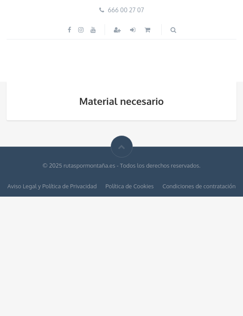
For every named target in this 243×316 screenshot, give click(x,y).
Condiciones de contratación (199, 186)
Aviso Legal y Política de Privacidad (52, 186)
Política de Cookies (129, 186)
